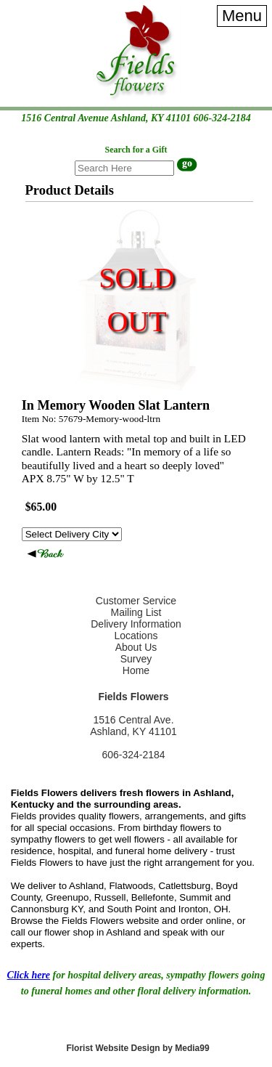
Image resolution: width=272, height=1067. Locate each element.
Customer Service (136, 600)
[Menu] (242, 16)
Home (136, 670)
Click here (29, 975)
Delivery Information (136, 624)
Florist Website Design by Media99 (137, 1048)
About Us (136, 647)
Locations (136, 635)
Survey (136, 659)
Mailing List (135, 612)
